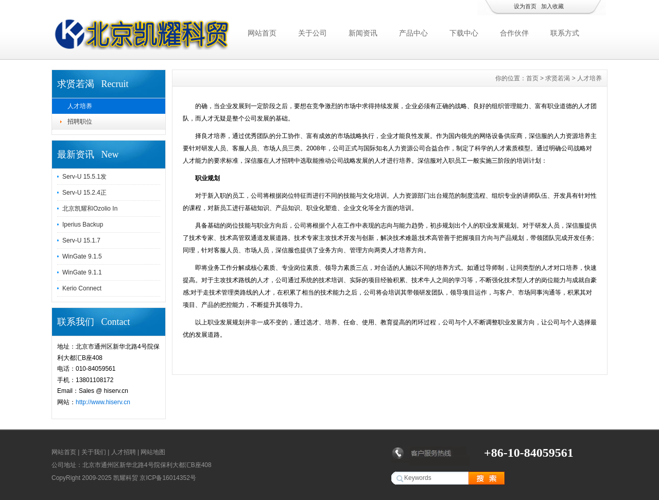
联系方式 (564, 33)
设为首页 (525, 6)
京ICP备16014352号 (168, 477)
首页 (532, 78)
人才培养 (79, 106)
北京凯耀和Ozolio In (89, 208)
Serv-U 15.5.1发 (84, 176)
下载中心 (463, 33)
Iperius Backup (82, 224)
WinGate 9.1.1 (82, 272)
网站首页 (262, 33)
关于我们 (93, 452)
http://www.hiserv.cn (103, 402)
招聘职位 (79, 121)
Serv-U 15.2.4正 (84, 192)
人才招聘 (123, 452)
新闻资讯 (363, 33)
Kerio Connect (81, 288)
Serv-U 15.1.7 (81, 240)
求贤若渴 (557, 78)
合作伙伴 (514, 33)
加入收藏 (552, 6)
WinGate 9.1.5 (82, 256)
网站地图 (153, 452)
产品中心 (413, 33)
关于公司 (312, 33)
